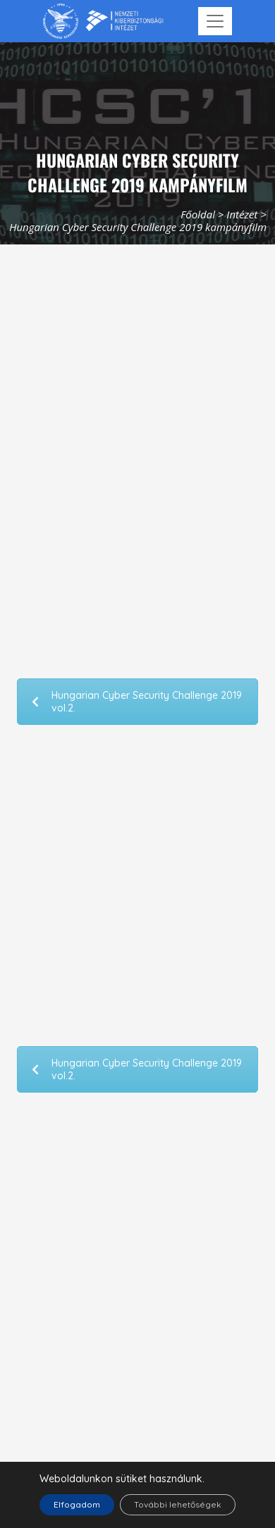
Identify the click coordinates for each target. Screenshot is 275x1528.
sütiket (131, 1478)
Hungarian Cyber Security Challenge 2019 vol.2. (137, 701)
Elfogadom (77, 1504)
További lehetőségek (177, 1504)
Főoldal (198, 214)
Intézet (241, 214)
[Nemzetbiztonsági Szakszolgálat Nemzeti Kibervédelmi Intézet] (103, 21)
